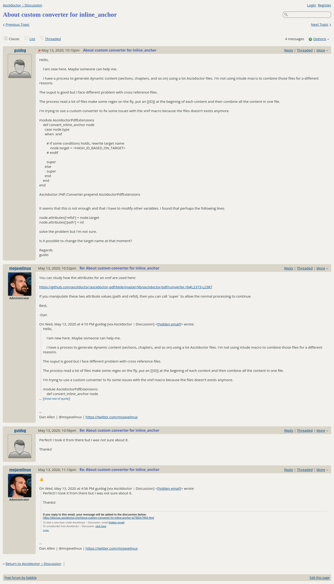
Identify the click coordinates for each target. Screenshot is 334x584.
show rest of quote (56, 399)
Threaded (53, 38)
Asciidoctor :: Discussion (22, 5)
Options (319, 38)
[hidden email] (169, 324)
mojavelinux (20, 268)
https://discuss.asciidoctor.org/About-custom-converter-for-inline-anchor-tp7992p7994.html (98, 517)
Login (311, 5)
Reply (288, 50)
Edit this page (320, 577)
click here (101, 526)
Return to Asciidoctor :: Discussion (33, 563)
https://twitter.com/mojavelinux (112, 417)
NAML (46, 530)
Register (324, 5)
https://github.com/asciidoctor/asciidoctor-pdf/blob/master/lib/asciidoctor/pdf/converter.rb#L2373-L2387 (125, 287)
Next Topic (319, 24)
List (32, 38)
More (320, 50)
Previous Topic (17, 24)
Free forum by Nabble (20, 577)
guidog (20, 50)
